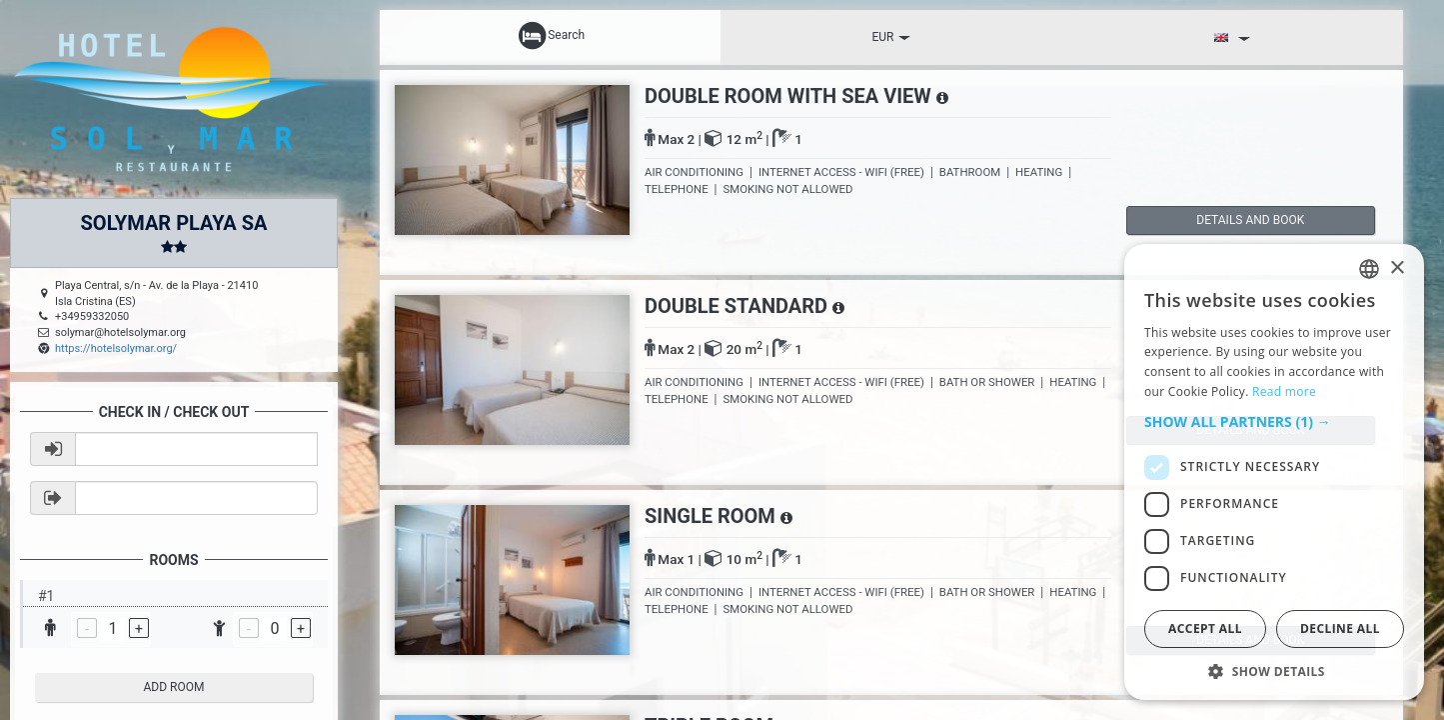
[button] (1274, 422)
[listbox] (1369, 269)
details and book (1211, 220)
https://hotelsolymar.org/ (116, 348)
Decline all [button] (1340, 628)
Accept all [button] (1205, 628)
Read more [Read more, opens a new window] (1284, 391)
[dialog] (1274, 472)
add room (174, 687)
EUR (890, 37)
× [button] (1396, 268)
